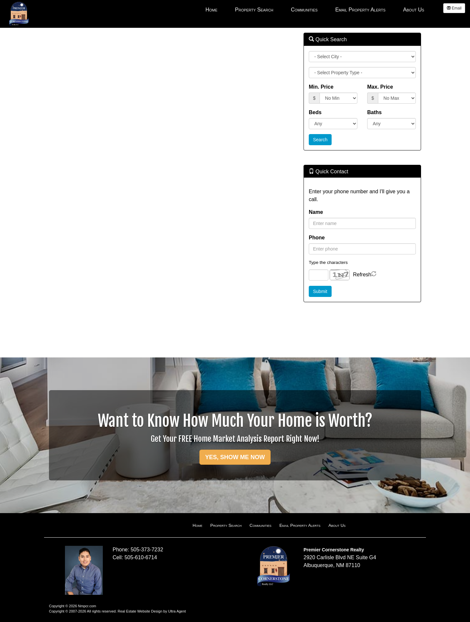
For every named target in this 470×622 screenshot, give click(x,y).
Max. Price (380, 87)
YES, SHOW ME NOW (235, 457)
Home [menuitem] (211, 9)
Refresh (362, 274)
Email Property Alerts (300, 525)
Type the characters (328, 262)
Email (454, 8)
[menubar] (314, 9)
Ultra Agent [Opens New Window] (177, 611)
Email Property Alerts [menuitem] (360, 9)
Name (316, 212)
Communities (261, 525)
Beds (315, 112)
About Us (337, 525)
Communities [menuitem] (304, 9)
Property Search (226, 525)
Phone (317, 237)
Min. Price (321, 87)
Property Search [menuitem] (254, 9)
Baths (374, 112)
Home (197, 525)
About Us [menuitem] (413, 9)
